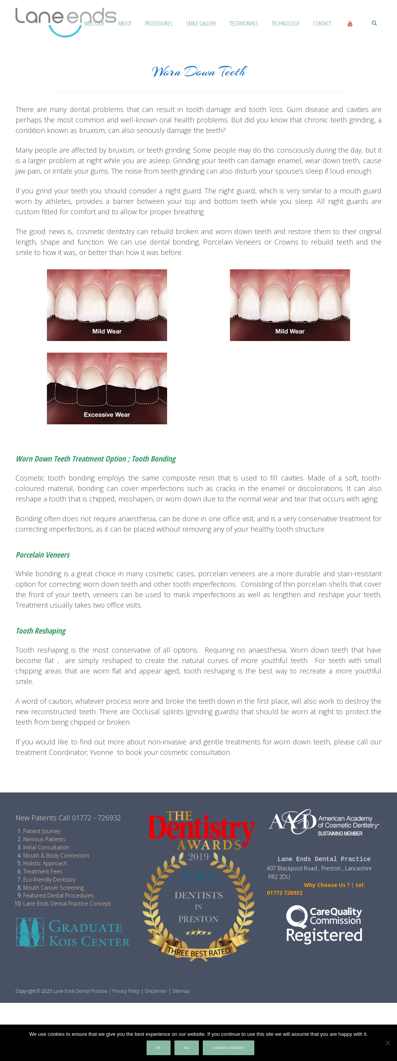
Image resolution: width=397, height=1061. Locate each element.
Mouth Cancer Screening (53, 887)
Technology (285, 23)
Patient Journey (41, 831)
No (186, 1048)
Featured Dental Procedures (58, 895)
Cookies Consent (228, 1048)
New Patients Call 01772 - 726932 (68, 817)
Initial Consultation (46, 847)
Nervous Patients (44, 839)
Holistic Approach (45, 863)
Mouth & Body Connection (56, 855)
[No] (387, 1043)
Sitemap (181, 991)
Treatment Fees (42, 871)
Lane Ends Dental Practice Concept (67, 903)
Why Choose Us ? (308, 885)
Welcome (94, 23)
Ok (158, 1048)
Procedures (159, 23)
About (124, 23)
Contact (322, 23)
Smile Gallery (201, 23)
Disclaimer (156, 991)
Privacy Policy (126, 991)
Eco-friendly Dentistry (49, 879)
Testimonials (244, 23)
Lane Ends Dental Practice (80, 991)
